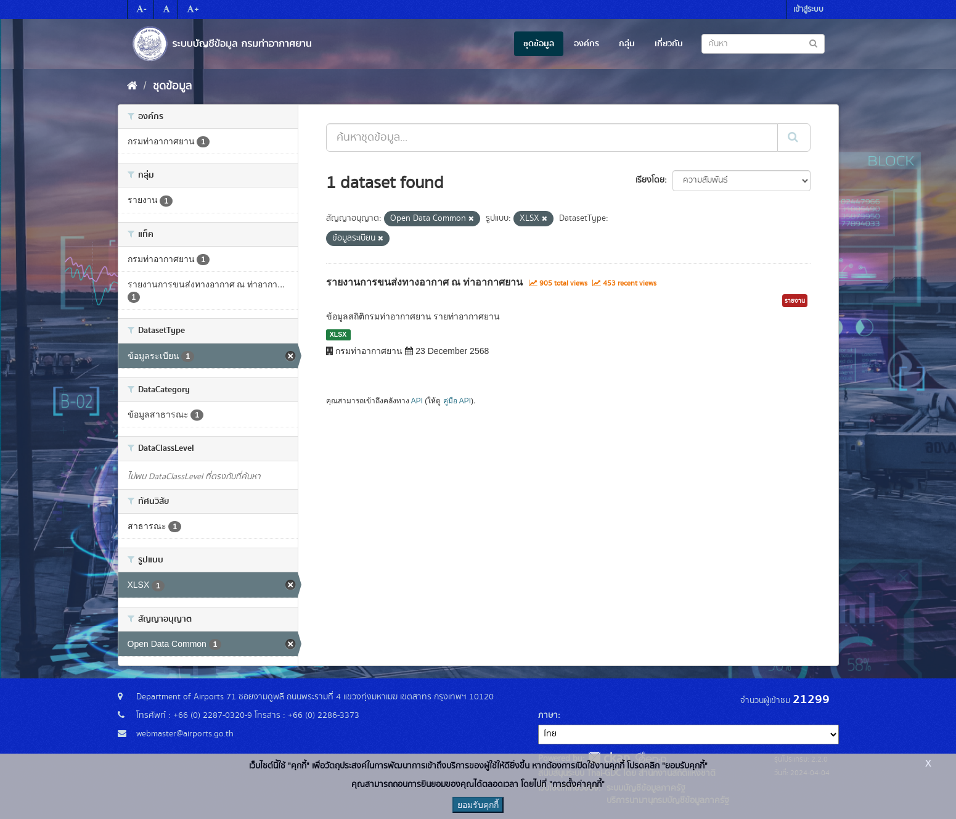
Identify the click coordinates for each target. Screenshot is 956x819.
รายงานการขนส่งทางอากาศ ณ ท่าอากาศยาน (424, 282)
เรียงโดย (649, 180)
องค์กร (586, 44)
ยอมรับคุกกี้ (478, 805)
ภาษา (548, 715)
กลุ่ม (627, 44)
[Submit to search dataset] (813, 43)
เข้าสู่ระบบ (808, 9)
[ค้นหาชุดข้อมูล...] (552, 137)
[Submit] (794, 137)
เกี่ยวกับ (669, 44)
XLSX (338, 334)
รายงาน (795, 301)
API (417, 401)
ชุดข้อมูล (538, 44)
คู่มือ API (457, 401)
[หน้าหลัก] (132, 86)
